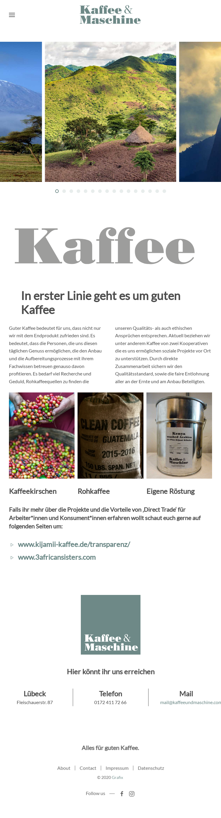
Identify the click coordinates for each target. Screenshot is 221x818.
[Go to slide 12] (135, 191)
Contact (88, 768)
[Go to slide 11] (128, 191)
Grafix (116, 777)
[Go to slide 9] (114, 191)
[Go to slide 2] (64, 191)
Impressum (117, 768)
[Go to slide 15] (157, 191)
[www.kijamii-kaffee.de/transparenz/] (12, 544)
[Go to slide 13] (143, 191)
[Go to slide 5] (85, 191)
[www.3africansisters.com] (12, 557)
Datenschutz (151, 768)
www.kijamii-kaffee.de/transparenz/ (74, 544)
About (63, 768)
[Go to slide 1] (57, 191)
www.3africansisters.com (57, 557)
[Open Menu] (12, 15)
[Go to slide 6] (93, 191)
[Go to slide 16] (164, 191)
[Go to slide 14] (150, 191)
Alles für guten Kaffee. (109, 747)
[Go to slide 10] (121, 191)
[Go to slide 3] (71, 191)
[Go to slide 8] (107, 191)
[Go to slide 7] (100, 191)
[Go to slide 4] (78, 191)
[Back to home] (110, 15)
